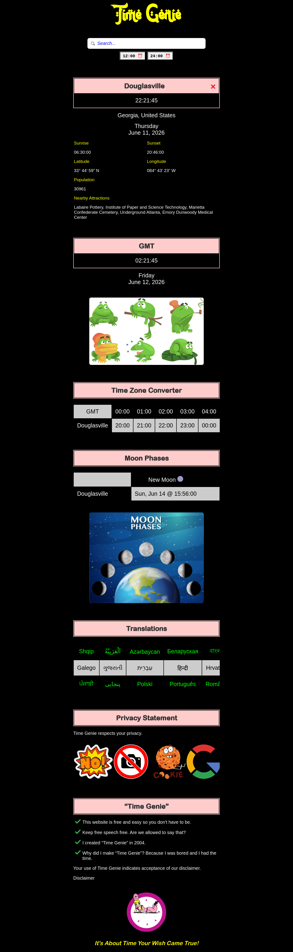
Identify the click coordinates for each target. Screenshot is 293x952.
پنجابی (112, 684)
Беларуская (182, 651)
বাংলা (216, 651)
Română (216, 684)
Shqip (86, 651)
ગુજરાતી (112, 668)
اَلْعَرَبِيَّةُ (113, 651)
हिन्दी (182, 668)
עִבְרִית (144, 668)
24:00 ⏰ (160, 56)
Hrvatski (216, 668)
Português (183, 684)
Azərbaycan (145, 651)
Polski (144, 684)
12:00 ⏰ (133, 56)
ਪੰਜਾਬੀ (86, 684)
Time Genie (146, 14)
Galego (86, 668)
